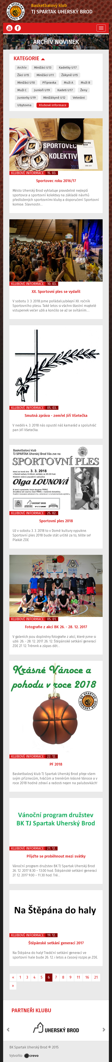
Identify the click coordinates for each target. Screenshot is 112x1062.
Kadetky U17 (68, 67)
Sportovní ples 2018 (56, 521)
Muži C (21, 90)
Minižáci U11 (45, 75)
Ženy (83, 90)
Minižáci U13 (42, 67)
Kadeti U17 (65, 90)
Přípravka (49, 82)
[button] (8, 1027)
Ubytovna (24, 105)
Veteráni (79, 98)
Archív (21, 67)
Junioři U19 (42, 90)
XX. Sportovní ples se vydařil (56, 291)
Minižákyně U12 (54, 98)
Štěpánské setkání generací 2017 (56, 943)
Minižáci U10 (26, 82)
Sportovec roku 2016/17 (56, 181)
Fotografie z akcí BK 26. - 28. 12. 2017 (56, 627)
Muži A (68, 82)
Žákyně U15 (69, 75)
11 (78, 977)
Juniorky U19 (26, 98)
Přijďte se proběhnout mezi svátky (56, 856)
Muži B (85, 82)
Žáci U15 (23, 75)
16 (87, 977)
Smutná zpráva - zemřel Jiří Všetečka (56, 415)
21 (96, 977)
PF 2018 (56, 764)
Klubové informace (52, 105)
